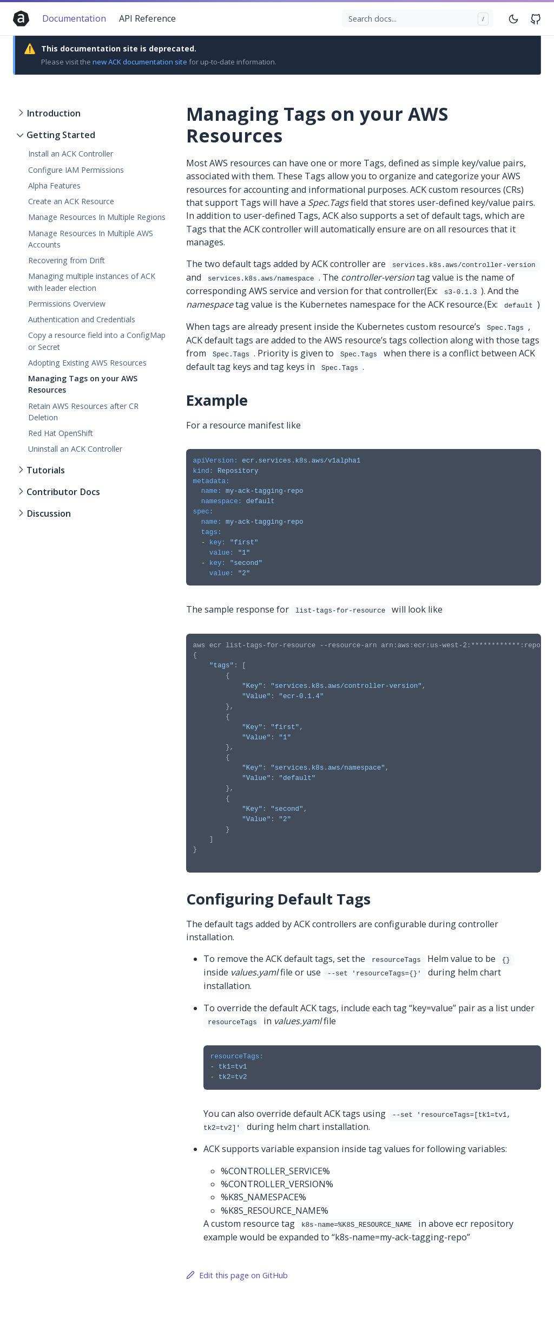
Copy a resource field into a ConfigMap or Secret (97, 341)
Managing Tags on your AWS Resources (82, 384)
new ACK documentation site (140, 62)
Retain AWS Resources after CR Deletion (83, 411)
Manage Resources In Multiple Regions (97, 217)
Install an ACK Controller (70, 153)
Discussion (49, 513)
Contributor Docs (63, 492)
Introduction (54, 113)
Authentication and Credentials (81, 319)
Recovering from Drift (66, 260)
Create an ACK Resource (71, 201)
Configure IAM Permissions (76, 170)
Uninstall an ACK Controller (75, 449)
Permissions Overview (66, 303)
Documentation (74, 18)
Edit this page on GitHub (237, 1275)
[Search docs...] (418, 19)
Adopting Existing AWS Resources (87, 362)
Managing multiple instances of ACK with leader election (91, 281)
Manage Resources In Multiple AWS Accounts (90, 239)
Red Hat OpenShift (60, 433)
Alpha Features (54, 185)
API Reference (147, 18)
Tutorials (46, 470)
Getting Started (61, 135)
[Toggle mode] (514, 18)
